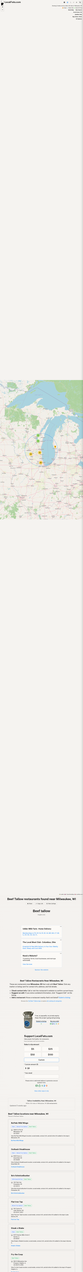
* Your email (28, 1073)
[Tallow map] (41, 450)
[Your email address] (41, 1076)
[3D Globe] (64, 2)
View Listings (51, 903)
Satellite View (78, 14)
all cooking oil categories (54, 1001)
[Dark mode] (70, 2)
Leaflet (61, 894)
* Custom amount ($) (31, 1064)
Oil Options (79, 19)
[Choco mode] (73, 2)
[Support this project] (67, 2)
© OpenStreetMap (69, 894)
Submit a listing (64, 998)
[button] (38, 435)
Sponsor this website (41, 970)
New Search (79, 10)
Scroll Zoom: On (77, 12)
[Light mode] (76, 2)
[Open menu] (80, 2)
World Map (71, 10)
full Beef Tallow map (34, 1001)
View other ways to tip (41, 1091)
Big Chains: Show (77, 16)
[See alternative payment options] (44, 1086)
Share (29, 903)
